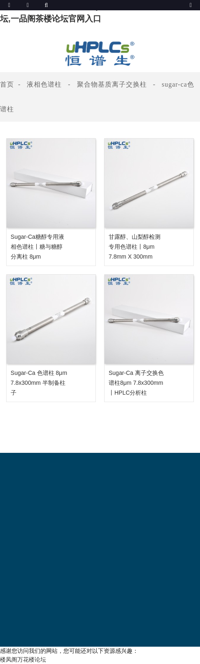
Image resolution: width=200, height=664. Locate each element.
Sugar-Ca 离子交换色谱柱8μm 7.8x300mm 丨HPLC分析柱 (136, 383)
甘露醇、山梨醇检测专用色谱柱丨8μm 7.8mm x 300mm (134, 246)
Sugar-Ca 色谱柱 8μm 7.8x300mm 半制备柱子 (39, 383)
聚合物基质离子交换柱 (112, 84)
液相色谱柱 (44, 84)
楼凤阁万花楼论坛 (23, 659)
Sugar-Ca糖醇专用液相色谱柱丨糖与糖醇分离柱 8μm (37, 246)
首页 (7, 84)
